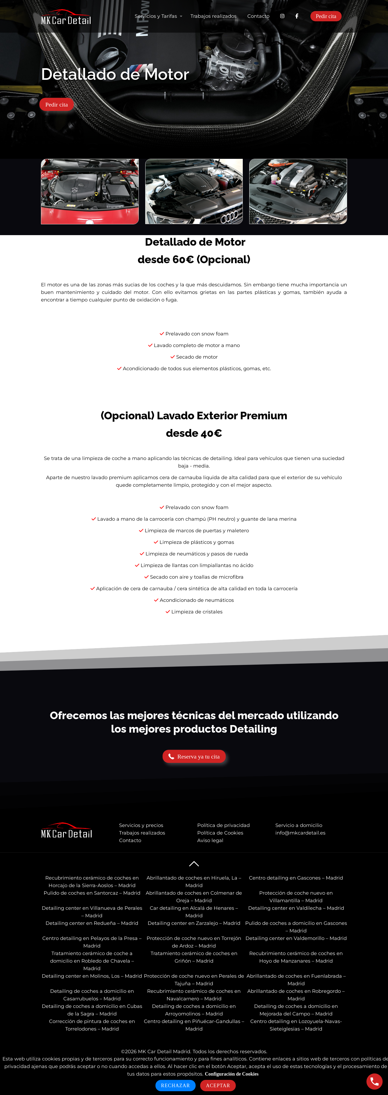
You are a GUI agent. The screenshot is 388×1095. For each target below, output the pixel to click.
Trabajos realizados (142, 833)
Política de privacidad (223, 825)
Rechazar (175, 1085)
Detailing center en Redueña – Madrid (92, 923)
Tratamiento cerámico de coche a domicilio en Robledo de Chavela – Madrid (92, 961)
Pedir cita (326, 16)
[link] (90, 191)
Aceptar (218, 1085)
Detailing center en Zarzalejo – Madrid (194, 923)
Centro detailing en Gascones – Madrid (296, 878)
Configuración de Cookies (231, 1074)
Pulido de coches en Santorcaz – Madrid (92, 893)
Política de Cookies (220, 833)
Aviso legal (210, 840)
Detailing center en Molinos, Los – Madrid (92, 976)
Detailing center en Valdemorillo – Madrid (296, 938)
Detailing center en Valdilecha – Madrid (296, 908)
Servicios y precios (141, 825)
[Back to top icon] (194, 863)
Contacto (130, 840)
